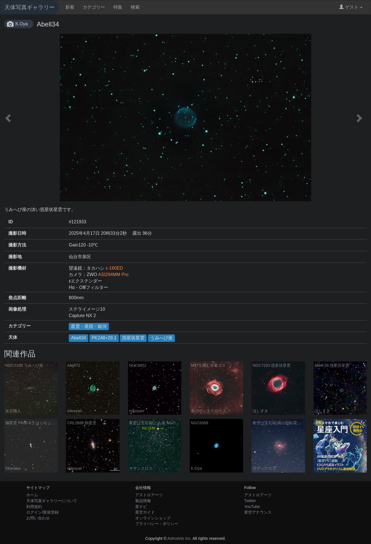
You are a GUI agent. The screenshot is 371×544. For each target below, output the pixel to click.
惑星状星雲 (133, 337)
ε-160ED (114, 268)
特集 (117, 7)
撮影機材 (17, 268)
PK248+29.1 (104, 337)
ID (10, 221)
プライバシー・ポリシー (156, 523)
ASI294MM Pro (113, 274)
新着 (69, 7)
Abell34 (78, 337)
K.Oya (21, 23)
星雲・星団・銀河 (89, 326)
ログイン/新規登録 (42, 512)
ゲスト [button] (350, 7)
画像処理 (17, 309)
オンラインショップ (152, 518)
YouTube (252, 506)
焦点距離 (17, 297)
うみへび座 (161, 337)
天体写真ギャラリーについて (51, 501)
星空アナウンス (258, 512)
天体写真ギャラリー (29, 7)
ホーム (32, 495)
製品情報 (143, 501)
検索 (135, 7)
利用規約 (34, 506)
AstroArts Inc (178, 538)
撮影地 (15, 256)
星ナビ (141, 506)
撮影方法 (17, 245)
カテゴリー (94, 7)
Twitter (250, 501)
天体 (12, 337)
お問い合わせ (38, 518)
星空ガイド (145, 512)
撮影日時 (17, 233)
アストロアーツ (149, 495)
